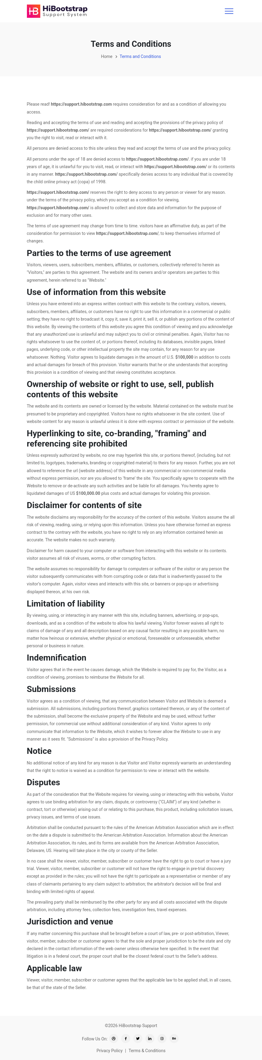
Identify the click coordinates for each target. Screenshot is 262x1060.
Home (106, 56)
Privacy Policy (109, 1050)
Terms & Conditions (147, 1050)
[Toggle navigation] (229, 11)
